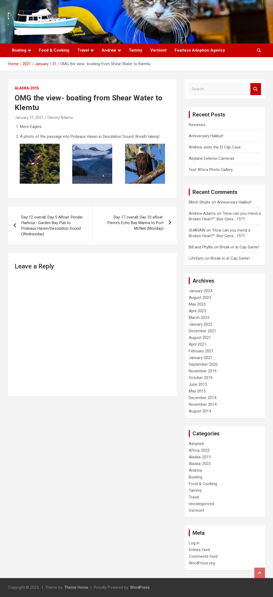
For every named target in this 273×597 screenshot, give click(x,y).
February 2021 (201, 351)
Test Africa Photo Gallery (211, 169)
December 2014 (202, 397)
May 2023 (197, 304)
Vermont (158, 50)
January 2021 (200, 357)
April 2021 (197, 344)
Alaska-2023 (200, 463)
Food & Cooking (54, 50)
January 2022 (200, 324)
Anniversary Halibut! (206, 136)
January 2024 (200, 290)
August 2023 (200, 297)
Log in (194, 543)
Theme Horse (76, 587)
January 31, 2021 (29, 117)
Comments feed (203, 556)
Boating (19, 50)
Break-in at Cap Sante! (239, 247)
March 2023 (199, 317)
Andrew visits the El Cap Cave (215, 147)
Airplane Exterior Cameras (211, 158)
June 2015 (198, 384)
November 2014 (202, 404)
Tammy (135, 50)
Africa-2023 (199, 450)
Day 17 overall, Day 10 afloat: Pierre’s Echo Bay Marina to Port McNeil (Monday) (135, 223)
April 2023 (197, 311)
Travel (83, 50)
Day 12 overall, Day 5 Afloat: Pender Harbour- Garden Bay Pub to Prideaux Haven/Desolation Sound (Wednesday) (52, 225)
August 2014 (200, 411)
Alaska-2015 (27, 88)
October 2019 (200, 377)
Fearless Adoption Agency (200, 50)
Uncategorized (201, 503)
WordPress (140, 587)
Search (255, 89)
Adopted (196, 443)
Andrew (109, 50)
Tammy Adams (60, 117)
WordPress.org (202, 563)
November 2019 (202, 371)
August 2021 (200, 337)
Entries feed (199, 549)
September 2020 (203, 364)
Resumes (197, 124)
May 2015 (197, 391)
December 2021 (202, 331)
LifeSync (196, 258)
